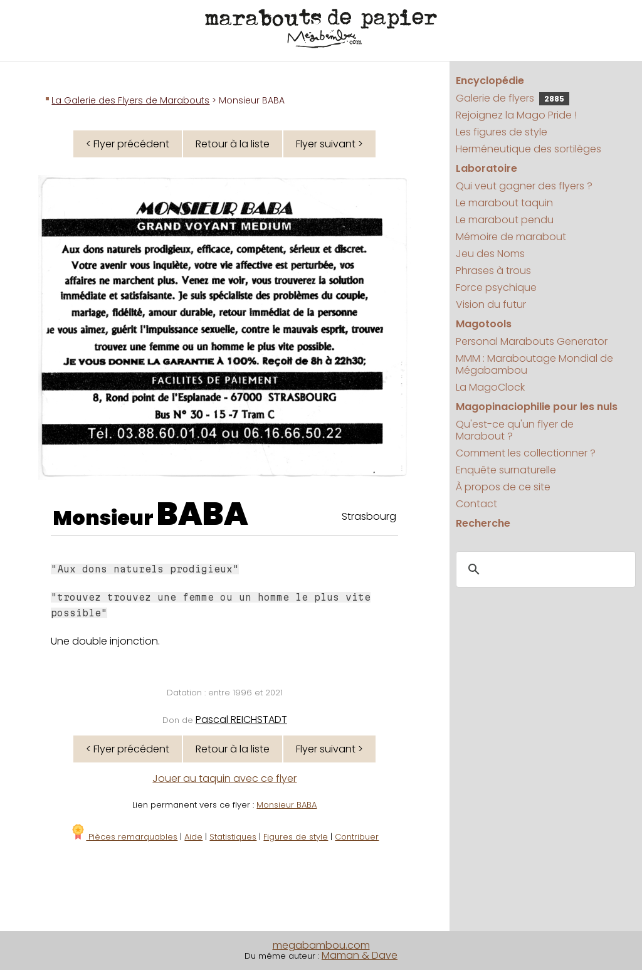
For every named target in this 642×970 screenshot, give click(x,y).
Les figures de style (501, 132)
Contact (476, 504)
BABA (202, 514)
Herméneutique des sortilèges (528, 149)
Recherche (483, 523)
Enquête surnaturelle (506, 470)
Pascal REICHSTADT (241, 719)
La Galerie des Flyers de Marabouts (130, 100)
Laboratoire (486, 168)
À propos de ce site (503, 487)
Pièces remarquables (123, 837)
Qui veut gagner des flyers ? (524, 186)
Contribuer (357, 837)
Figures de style (295, 837)
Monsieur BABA (286, 805)
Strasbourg (369, 516)
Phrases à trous (493, 270)
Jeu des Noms (490, 253)
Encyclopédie (490, 80)
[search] (544, 569)
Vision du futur (491, 304)
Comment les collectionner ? (526, 453)
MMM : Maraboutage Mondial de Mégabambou (534, 364)
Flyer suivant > (329, 144)
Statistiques (232, 837)
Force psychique (496, 287)
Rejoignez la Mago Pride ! (516, 115)
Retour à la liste (233, 144)
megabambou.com (321, 945)
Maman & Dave (359, 955)
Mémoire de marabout (511, 236)
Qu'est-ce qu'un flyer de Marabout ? (515, 430)
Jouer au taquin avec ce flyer (224, 778)
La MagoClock (490, 387)
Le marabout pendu (505, 220)
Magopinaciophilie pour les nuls (537, 406)
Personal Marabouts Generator (532, 341)
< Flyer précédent (127, 144)
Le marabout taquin (504, 203)
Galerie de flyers (512, 98)
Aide (193, 837)
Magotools (484, 324)
